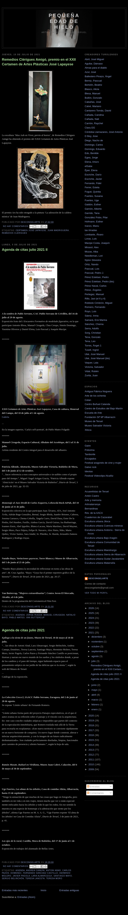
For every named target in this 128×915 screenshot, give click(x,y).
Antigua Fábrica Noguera (98, 391)
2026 (91, 608)
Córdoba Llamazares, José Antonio (104, 132)
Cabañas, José (93, 101)
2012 (91, 754)
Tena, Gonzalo (93, 337)
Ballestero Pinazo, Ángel (98, 76)
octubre (95, 646)
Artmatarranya (92, 504)
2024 (91, 618)
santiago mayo (63, 876)
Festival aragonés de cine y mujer (103, 462)
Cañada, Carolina (94, 114)
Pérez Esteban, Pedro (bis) (99, 281)
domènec (16, 873)
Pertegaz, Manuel (94, 294)
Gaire (88, 445)
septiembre (97, 651)
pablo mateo (17, 618)
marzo (95, 699)
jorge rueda (34, 615)
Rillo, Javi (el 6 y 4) (95, 298)
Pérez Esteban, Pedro (97, 277)
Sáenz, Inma (91, 315)
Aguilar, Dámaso (94, 63)
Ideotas (89, 471)
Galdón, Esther (93, 204)
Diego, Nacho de (94, 140)
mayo (94, 689)
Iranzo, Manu (92, 225)
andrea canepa (35, 870)
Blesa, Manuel (92, 93)
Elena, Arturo (92, 161)
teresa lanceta (35, 878)
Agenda (20, 615)
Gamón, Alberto (93, 208)
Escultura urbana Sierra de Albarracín (105, 554)
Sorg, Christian (93, 332)
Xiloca (88, 429)
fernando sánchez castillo (40, 873)
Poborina (89, 450)
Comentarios (95, 793)
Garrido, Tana (92, 213)
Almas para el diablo (96, 67)
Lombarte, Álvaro (94, 234)
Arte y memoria (93, 500)
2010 (91, 764)
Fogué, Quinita (93, 191)
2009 (91, 769)
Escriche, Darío (93, 174)
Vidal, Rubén (92, 371)
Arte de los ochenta (95, 395)
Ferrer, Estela (92, 187)
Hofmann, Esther (94, 221)
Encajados (90, 458)
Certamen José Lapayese (31, 230)
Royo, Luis (90, 311)
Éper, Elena (91, 170)
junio (94, 685)
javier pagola (21, 876)
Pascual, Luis (92, 268)
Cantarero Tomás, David (98, 110)
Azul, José (90, 72)
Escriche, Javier (93, 179)
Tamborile (90, 454)
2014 (91, 744)
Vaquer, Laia (91, 362)
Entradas (93, 786)
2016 (91, 735)
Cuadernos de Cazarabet (98, 517)
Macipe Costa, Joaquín (97, 243)
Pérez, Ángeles (93, 290)
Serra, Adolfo (92, 328)
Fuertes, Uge (92, 200)
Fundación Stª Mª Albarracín (100, 417)
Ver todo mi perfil (96, 593)
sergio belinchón (13, 878)
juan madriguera (58, 230)
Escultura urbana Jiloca (97, 521)
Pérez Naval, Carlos (96, 285)
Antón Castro (92, 495)
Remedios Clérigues (14, 233)
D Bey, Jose (91, 136)
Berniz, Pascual (93, 80)
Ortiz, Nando (91, 264)
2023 (91, 622)
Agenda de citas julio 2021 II (25, 250)
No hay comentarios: (16, 226)
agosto (95, 656)
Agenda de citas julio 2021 (23, 630)
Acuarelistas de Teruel (97, 491)
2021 (91, 632)
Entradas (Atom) (26, 897)
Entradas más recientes (15, 890)
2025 (91, 613)
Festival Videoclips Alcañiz (99, 475)
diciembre (97, 636)
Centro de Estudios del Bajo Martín (104, 408)
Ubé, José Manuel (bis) (97, 358)
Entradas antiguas (69, 890)
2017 (91, 730)
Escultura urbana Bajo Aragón (101, 537)
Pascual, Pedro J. (94, 272)
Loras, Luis (91, 238)
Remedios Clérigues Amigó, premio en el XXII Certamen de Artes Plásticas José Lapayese (39, 62)
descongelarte (98, 578)
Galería (5, 417)
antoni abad (53, 870)
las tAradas (91, 230)
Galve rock (90, 467)
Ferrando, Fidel (93, 183)
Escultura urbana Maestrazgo (101, 550)
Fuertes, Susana (94, 196)
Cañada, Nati (92, 119)
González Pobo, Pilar (96, 217)
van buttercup (35, 618)
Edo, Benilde (92, 153)
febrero (95, 704)
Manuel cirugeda (54, 615)
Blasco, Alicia (92, 89)
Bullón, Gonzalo (93, 97)
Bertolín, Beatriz (93, 84)
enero (94, 709)
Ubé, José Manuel (94, 354)
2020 (91, 715)
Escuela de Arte (93, 412)
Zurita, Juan (91, 375)
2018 (91, 725)
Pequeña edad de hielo (64, 21)
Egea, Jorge (91, 157)
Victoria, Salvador (94, 367)
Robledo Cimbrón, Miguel (98, 302)
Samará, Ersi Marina (96, 320)
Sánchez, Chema (94, 324)
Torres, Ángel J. (93, 345)
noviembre (97, 641)
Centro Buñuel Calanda (97, 404)
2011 (91, 759)
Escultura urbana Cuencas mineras (104, 525)
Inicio (43, 890)
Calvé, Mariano (93, 106)
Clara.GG (90, 127)
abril (94, 694)
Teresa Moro (54, 878)
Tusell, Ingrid (92, 349)
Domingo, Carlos (94, 144)
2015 (91, 740)
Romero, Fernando (95, 307)
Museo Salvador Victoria (98, 425)
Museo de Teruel (94, 421)
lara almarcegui (41, 876)
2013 (91, 749)
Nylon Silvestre (93, 260)
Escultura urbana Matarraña (100, 562)
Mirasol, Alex (92, 247)
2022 (91, 627)
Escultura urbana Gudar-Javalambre (104, 558)
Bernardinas (91, 508)
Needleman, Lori (94, 255)
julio (94, 661)
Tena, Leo (90, 341)
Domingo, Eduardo (95, 149)
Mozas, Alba (91, 251)
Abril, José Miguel (94, 59)
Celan (88, 400)
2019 (91, 720)
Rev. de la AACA (94, 513)
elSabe (88, 166)
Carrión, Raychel (94, 123)
